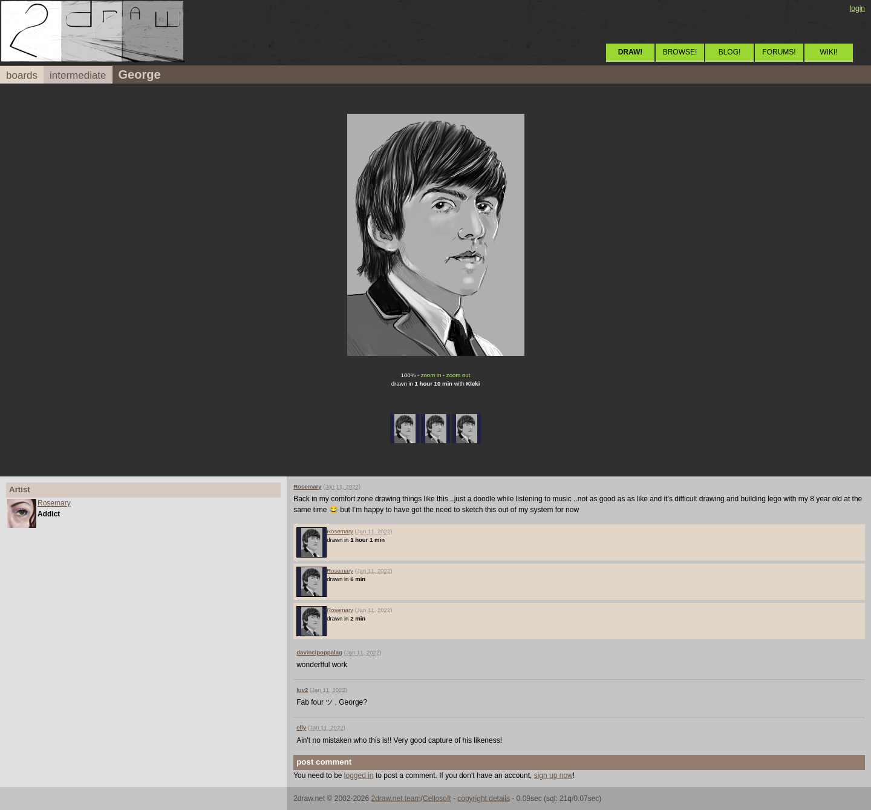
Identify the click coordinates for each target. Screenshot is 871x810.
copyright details (483, 798)
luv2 (302, 690)
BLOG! (730, 52)
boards (22, 75)
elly (301, 727)
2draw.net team (395, 798)
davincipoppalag (319, 652)
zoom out (458, 375)
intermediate (78, 75)
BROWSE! (680, 52)
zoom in (431, 375)
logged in (359, 775)
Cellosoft (437, 798)
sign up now (553, 775)
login (857, 8)
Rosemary (54, 503)
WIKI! (828, 52)
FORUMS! (778, 52)
